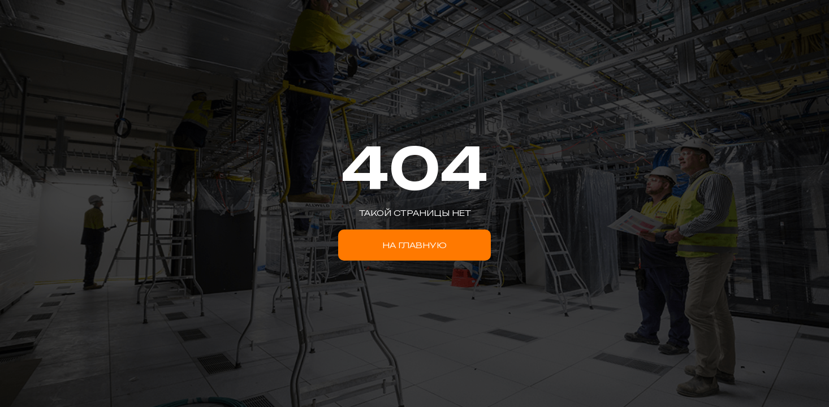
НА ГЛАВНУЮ (414, 245)
